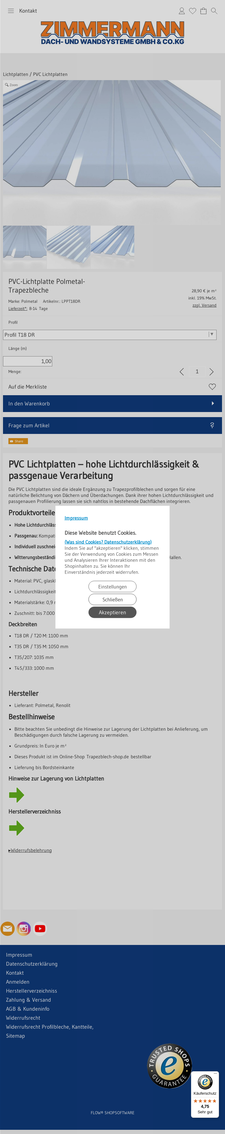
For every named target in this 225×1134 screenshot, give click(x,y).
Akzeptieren (112, 612)
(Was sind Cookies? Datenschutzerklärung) (108, 542)
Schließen (112, 599)
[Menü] (215, 1074)
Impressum (76, 518)
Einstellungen (112, 586)
